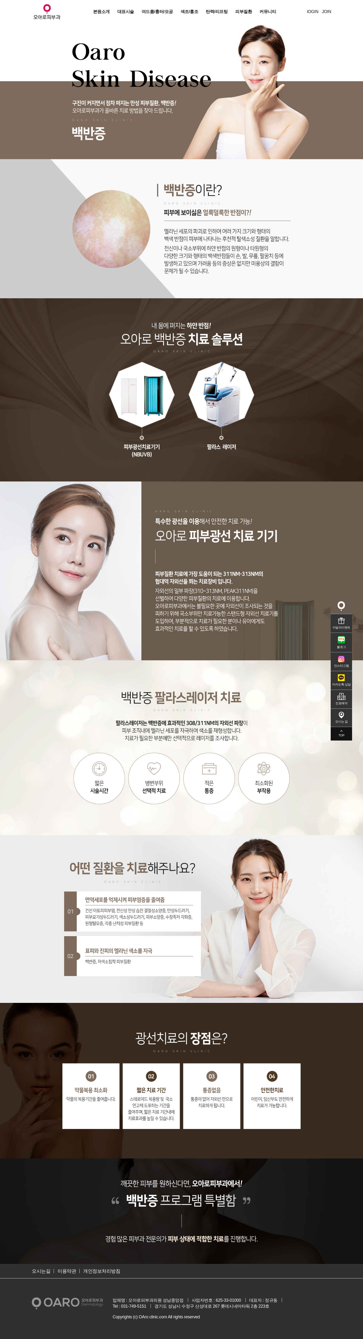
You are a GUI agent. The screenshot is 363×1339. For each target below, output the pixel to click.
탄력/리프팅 (217, 11)
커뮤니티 (267, 11)
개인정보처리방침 (101, 1271)
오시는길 (41, 1271)
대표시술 (125, 11)
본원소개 (101, 11)
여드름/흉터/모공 (157, 11)
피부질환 (243, 11)
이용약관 (66, 1271)
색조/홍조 (189, 11)
